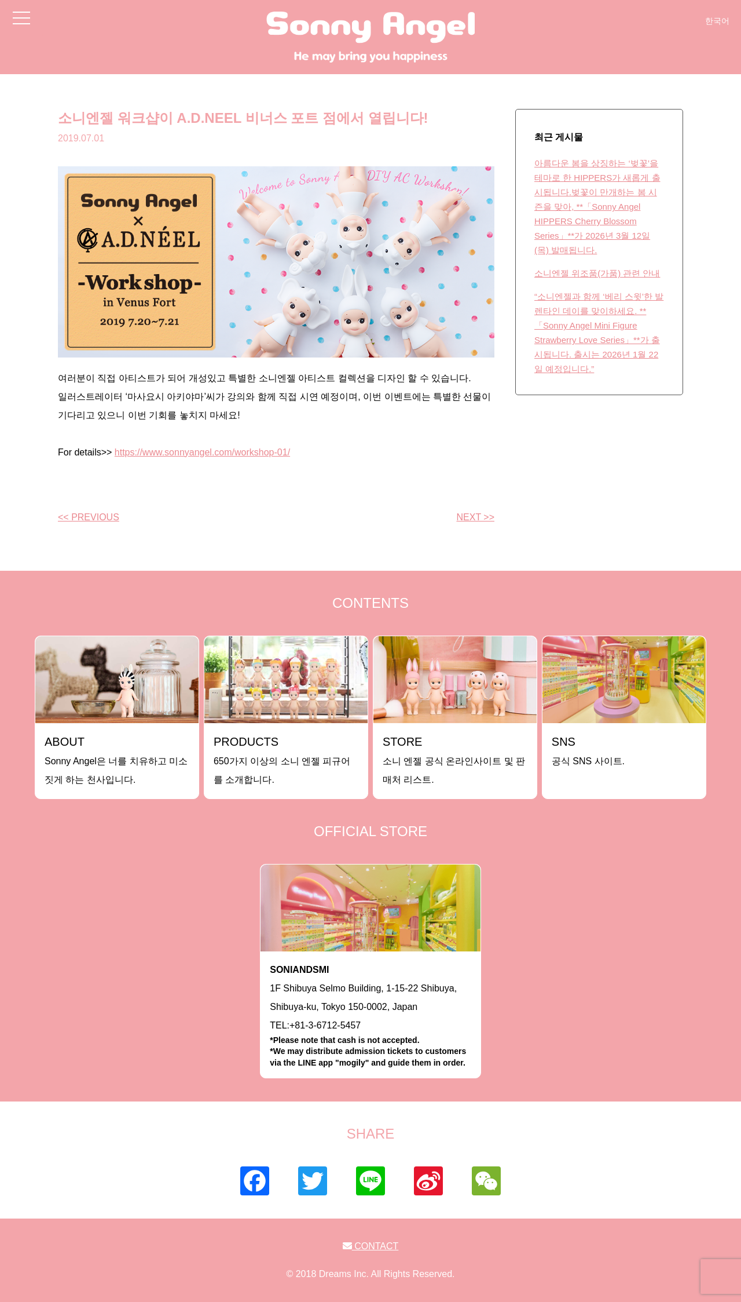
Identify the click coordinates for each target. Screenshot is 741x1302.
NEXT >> (475, 517)
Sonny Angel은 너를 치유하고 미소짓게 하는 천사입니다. (116, 760)
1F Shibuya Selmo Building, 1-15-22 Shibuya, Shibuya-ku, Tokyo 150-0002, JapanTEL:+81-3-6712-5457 (370, 1017)
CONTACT (371, 1246)
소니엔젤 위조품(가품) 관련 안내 (597, 273)
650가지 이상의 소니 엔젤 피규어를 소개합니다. (282, 760)
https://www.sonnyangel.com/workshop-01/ (202, 452)
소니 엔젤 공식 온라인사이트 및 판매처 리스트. (454, 760)
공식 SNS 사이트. (588, 750)
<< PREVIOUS (88, 517)
